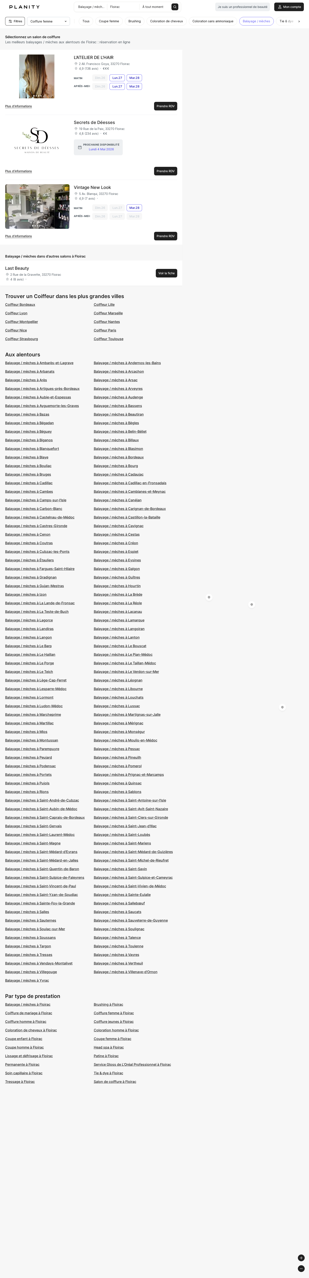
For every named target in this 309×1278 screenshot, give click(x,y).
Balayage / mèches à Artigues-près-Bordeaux (42, 388)
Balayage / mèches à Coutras (29, 543)
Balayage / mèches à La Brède (118, 594)
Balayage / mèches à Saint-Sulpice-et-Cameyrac (133, 877)
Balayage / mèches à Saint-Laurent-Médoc (40, 834)
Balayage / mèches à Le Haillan (30, 654)
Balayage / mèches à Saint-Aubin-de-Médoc (41, 809)
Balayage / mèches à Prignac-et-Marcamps (129, 774)
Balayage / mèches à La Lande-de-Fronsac (40, 603)
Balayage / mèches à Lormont (29, 697)
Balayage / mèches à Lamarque (119, 620)
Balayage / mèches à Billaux (116, 440)
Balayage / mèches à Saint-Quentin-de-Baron (42, 869)
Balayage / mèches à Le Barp (28, 646)
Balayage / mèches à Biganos (29, 440)
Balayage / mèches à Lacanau (118, 611)
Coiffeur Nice (16, 330)
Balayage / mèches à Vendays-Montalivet (39, 963)
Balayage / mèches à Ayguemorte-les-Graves (42, 406)
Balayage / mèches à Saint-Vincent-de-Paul (40, 886)
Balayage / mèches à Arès (26, 380)
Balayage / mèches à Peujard (28, 757)
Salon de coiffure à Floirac (115, 1081)
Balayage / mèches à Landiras (29, 629)
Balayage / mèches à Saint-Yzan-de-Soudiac (41, 894)
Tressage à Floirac (20, 1081)
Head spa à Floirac (109, 1047)
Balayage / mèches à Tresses (28, 954)
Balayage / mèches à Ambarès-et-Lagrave (39, 363)
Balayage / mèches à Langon (28, 637)
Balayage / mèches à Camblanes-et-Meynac (130, 491)
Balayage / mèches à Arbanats (30, 371)
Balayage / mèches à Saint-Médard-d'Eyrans (41, 852)
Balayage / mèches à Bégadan (29, 423)
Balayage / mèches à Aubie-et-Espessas (38, 397)
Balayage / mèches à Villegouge (31, 972)
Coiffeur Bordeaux (20, 304)
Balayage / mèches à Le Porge (29, 663)
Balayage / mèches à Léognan (118, 680)
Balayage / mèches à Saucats (117, 912)
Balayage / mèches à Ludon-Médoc (34, 706)
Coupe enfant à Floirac (23, 1039)
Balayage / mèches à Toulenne (118, 946)
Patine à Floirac (106, 1056)
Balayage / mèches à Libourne (118, 689)
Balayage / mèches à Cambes (29, 491)
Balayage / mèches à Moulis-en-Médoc (125, 740)
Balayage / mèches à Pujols (27, 783)
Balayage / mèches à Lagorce (29, 620)
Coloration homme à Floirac (116, 1030)
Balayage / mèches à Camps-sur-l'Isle (35, 500)
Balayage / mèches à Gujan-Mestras (34, 586)
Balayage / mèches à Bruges (28, 474)
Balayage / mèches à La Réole (118, 603)
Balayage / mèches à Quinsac (118, 783)
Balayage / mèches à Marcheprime (33, 714)
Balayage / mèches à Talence (117, 937)
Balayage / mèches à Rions (27, 792)
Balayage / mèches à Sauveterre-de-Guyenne (131, 920)
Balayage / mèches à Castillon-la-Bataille (127, 517)
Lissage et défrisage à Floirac (29, 1056)
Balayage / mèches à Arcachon (119, 371)
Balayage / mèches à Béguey (28, 431)
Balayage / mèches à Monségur (119, 731)
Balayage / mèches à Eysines (117, 560)
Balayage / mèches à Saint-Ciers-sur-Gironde (131, 817)
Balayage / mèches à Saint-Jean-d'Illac (125, 826)
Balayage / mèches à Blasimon (118, 448)
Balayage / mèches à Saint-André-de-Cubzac (42, 800)
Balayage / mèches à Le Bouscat (120, 646)
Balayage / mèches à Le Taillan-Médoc (125, 663)
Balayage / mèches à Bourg (116, 466)
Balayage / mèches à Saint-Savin (120, 869)
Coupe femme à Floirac (112, 1039)
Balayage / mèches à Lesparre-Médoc (36, 689)
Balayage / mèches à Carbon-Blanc (33, 508)
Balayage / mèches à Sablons (117, 792)
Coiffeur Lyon (16, 313)
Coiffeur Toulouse (108, 339)
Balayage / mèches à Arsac (116, 380)
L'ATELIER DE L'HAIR (94, 57)
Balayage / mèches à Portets (28, 774)
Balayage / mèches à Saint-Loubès (122, 834)
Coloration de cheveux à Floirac (31, 1030)
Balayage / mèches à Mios (26, 731)
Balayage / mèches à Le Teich (29, 671)
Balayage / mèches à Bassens (118, 406)
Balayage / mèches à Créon (116, 543)
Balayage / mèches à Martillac (29, 723)
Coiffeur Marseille (108, 313)
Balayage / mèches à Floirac (27, 1004)
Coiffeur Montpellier (21, 322)
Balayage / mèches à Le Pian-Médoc (123, 654)
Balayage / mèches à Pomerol (118, 766)
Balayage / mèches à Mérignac (118, 723)
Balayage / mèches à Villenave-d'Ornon (126, 972)
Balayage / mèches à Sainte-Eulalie (122, 894)
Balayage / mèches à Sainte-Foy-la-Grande (40, 903)
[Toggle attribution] (304, 1274)
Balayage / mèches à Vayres (116, 954)
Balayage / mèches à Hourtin (117, 586)
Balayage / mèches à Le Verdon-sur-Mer (126, 671)
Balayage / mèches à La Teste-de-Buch (37, 611)
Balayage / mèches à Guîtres (117, 577)
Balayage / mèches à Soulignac (119, 929)
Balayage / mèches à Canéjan (118, 500)
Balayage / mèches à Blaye (26, 457)
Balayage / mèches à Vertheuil (118, 963)
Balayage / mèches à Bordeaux (119, 457)
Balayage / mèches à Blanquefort (32, 448)
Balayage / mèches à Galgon (117, 569)
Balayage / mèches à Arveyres (118, 388)
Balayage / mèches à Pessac (117, 749)
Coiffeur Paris (105, 330)
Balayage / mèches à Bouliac (28, 466)
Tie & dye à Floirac (108, 1073)
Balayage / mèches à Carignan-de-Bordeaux (130, 508)
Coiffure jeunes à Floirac (114, 1021)
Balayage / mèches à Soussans (30, 937)
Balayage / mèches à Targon (28, 946)
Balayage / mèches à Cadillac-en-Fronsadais (130, 483)
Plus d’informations (18, 106)
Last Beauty (17, 268)
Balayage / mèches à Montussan (31, 740)
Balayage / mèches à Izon (26, 594)
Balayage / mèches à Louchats (119, 697)
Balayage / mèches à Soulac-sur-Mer (35, 929)
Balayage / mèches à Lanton (117, 637)
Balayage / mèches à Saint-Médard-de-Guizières (133, 852)
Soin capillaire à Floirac (23, 1073)
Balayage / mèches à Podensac (30, 766)
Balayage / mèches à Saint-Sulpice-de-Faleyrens (44, 877)
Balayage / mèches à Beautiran (119, 414)
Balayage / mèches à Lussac (117, 706)
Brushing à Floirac (108, 1004)
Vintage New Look (92, 187)
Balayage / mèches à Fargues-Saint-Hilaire (39, 569)
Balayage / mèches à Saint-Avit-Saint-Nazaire (131, 809)
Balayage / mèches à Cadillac (29, 483)
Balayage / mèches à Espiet (116, 551)
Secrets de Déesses (94, 122)
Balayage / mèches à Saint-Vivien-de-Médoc (130, 886)
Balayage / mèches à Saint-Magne (33, 843)
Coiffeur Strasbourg (21, 339)
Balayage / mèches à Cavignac (119, 526)
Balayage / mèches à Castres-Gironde (36, 526)
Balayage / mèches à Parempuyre (32, 749)
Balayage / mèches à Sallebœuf (119, 903)
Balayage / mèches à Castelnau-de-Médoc (39, 517)
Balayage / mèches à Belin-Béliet (120, 431)
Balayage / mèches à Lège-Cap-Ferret (36, 680)
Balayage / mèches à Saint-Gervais (33, 826)
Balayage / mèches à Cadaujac (119, 474)
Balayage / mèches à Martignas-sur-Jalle (127, 714)
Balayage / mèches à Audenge (118, 397)
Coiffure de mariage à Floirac (28, 1013)
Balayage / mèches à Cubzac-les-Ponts (37, 551)
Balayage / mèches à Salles (27, 912)
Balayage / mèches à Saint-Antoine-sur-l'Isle (130, 800)
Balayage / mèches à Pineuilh (117, 757)
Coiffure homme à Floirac (25, 1021)
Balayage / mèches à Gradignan (31, 577)
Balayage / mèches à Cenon (27, 534)
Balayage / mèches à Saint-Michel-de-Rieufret (131, 860)
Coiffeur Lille (104, 304)
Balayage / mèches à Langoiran (119, 629)
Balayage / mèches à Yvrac (27, 980)
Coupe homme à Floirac (24, 1047)
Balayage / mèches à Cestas (117, 534)
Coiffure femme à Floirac (114, 1013)
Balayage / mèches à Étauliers (29, 560)
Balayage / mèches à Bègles (116, 423)
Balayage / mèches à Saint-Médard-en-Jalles (41, 860)
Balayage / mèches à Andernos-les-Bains (127, 363)
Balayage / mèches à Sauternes (30, 920)
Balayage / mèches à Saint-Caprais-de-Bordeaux (45, 817)
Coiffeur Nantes (107, 322)
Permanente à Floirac (22, 1064)
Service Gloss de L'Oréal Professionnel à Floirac (132, 1064)
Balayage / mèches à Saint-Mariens (122, 843)
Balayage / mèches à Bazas (27, 414)
